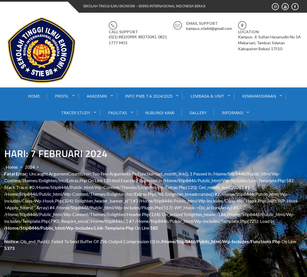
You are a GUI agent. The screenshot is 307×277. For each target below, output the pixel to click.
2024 (30, 167)
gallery (198, 112)
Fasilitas (117, 112)
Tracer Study (75, 112)
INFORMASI (232, 112)
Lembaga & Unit (207, 96)
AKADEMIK (97, 96)
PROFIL (62, 96)
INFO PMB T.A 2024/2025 (148, 96)
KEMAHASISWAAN (259, 96)
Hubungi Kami (159, 112)
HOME (34, 96)
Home (12, 167)
